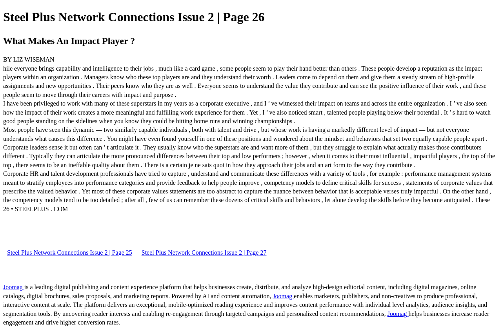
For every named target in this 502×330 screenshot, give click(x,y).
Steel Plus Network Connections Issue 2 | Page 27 (204, 252)
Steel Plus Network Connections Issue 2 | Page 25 (69, 252)
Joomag (13, 287)
